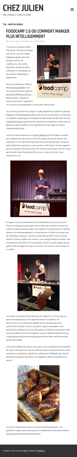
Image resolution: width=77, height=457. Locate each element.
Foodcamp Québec (17, 87)
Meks (26, 451)
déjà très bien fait (27, 114)
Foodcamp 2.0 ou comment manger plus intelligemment (37, 33)
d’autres (10, 114)
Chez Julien (23, 7)
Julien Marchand (26, 41)
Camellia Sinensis (14, 121)
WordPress (41, 451)
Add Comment (40, 41)
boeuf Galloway (40, 135)
